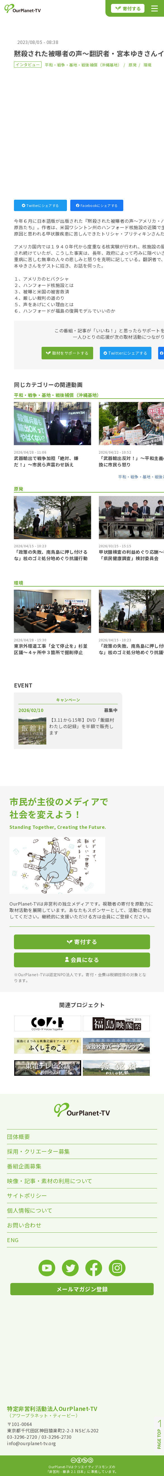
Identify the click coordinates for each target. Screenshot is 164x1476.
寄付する (128, 8)
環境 (148, 65)
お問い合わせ (24, 1225)
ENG (13, 1240)
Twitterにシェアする (40, 205)
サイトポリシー (27, 1195)
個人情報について (29, 1210)
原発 (133, 65)
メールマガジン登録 (82, 1289)
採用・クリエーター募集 (38, 1151)
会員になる (82, 960)
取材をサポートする (67, 353)
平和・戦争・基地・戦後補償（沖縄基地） (83, 65)
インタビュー (28, 64)
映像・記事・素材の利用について (50, 1181)
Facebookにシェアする (97, 205)
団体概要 (18, 1137)
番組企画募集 (24, 1166)
